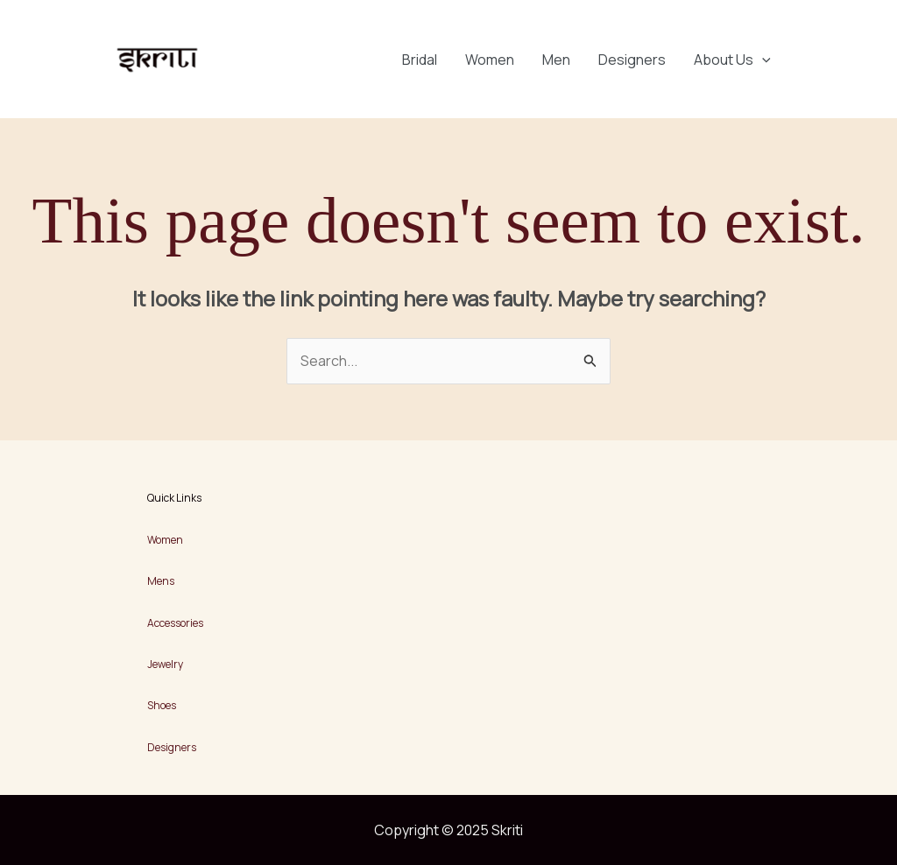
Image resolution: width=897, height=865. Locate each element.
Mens (160, 580)
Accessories (175, 622)
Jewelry (165, 664)
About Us (732, 59)
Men (556, 59)
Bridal (419, 59)
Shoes (161, 705)
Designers (632, 59)
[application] (762, 59)
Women (489, 59)
